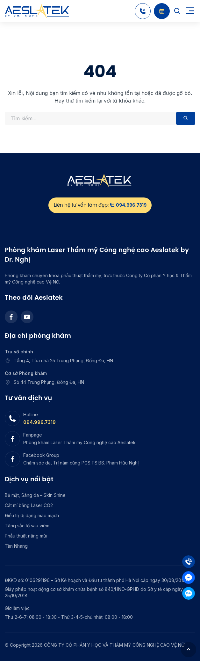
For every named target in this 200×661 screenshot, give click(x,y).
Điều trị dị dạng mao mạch (32, 515)
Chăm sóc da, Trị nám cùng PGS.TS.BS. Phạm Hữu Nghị (81, 462)
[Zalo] (188, 593)
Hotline (30, 414)
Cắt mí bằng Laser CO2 (29, 505)
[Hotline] (143, 11)
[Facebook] (11, 316)
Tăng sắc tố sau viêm (27, 525)
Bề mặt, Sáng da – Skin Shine (35, 495)
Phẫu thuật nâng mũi (26, 535)
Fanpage (32, 434)
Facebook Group (41, 455)
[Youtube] (27, 316)
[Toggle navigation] (190, 11)
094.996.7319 (39, 422)
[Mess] (188, 577)
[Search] (177, 11)
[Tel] (188, 561)
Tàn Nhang (16, 546)
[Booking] (162, 11)
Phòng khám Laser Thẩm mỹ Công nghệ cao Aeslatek (79, 442)
